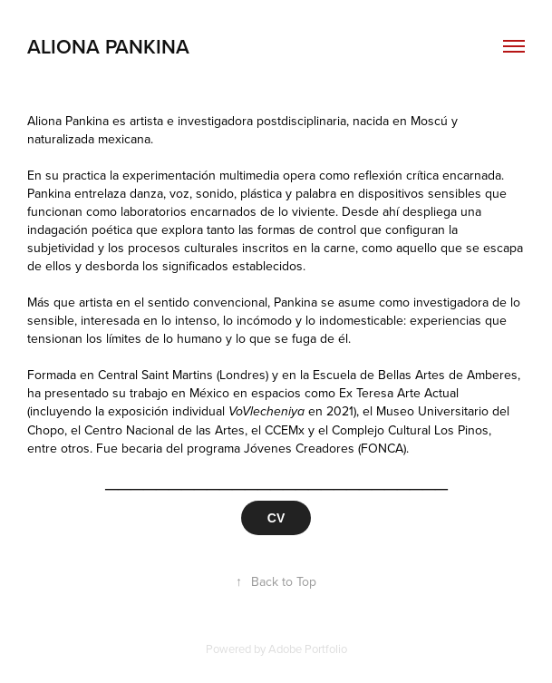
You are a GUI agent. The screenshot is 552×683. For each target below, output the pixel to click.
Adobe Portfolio (307, 648)
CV (276, 518)
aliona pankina (108, 46)
